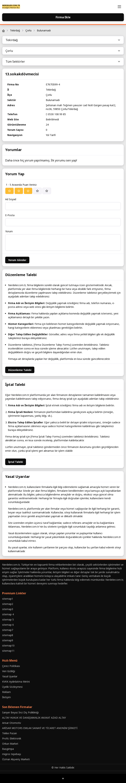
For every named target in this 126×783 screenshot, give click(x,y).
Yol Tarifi (51, 135)
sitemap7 (7, 630)
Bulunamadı (44, 30)
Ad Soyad (10, 199)
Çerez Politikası (11, 666)
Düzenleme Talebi (19, 370)
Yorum (9, 231)
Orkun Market (10, 743)
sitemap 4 (8, 614)
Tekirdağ (15, 30)
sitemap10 (8, 645)
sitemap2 (7, 604)
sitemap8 (7, 635)
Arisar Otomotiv (11, 723)
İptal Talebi (15, 462)
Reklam (6, 692)
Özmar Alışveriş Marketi (16, 759)
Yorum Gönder (17, 260)
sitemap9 (7, 640)
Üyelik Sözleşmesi (12, 686)
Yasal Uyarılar (9, 676)
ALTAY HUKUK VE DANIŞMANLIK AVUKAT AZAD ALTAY (34, 717)
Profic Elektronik (11, 738)
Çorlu (28, 30)
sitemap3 (7, 609)
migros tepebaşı (11, 754)
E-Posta (9, 215)
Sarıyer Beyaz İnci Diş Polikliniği (20, 712)
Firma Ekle (63, 17)
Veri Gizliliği (8, 671)
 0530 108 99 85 (56, 114)
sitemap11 (8, 650)
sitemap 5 (8, 619)
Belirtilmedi (52, 119)
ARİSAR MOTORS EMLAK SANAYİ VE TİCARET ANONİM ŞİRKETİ (39, 728)
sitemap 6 (8, 624)
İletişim (6, 697)
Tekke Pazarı (9, 733)
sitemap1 (7, 598)
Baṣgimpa (8, 749)
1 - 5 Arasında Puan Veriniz (21, 184)
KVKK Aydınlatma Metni (16, 681)
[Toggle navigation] (119, 6)
